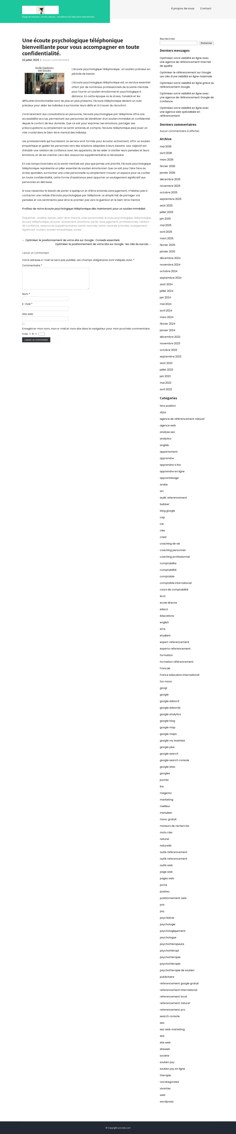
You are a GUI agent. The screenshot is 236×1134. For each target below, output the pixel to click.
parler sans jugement (104, 222)
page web (166, 872)
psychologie (167, 924)
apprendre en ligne (172, 471)
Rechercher (167, 39)
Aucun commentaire (56, 60)
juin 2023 (165, 376)
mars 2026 (166, 159)
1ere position (168, 406)
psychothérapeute (172, 944)
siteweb (165, 1049)
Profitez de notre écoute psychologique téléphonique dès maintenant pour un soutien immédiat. (84, 209)
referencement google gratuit (179, 983)
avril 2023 (166, 389)
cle (162, 524)
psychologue (168, 937)
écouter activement (63, 222)
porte (163, 885)
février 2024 (167, 324)
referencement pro (172, 1010)
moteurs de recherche (174, 826)
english (164, 622)
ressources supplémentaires (58, 226)
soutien (41, 230)
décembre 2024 (170, 258)
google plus (167, 747)
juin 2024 (165, 297)
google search (169, 754)
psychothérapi (169, 950)
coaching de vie (170, 544)
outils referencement (173, 859)
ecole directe (168, 603)
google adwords (170, 708)
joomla (164, 780)
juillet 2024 (166, 291)
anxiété (42, 218)
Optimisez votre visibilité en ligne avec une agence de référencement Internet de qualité (185, 62)
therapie (165, 1075)
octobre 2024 (168, 271)
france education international (179, 675)
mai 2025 (165, 225)
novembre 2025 (170, 186)
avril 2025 (166, 232)
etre (162, 629)
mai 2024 (166, 304)
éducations (167, 616)
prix (162, 905)
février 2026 (167, 166)
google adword (169, 701)
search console (170, 1016)
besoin (52, 218)
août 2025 (166, 205)
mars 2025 (166, 238)
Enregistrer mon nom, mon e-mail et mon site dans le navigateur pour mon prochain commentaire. (86, 332)
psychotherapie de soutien (177, 970)
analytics (165, 438)
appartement (169, 452)
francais (165, 668)
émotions (83, 222)
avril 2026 (166, 153)
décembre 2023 (170, 337)
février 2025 (167, 245)
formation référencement (177, 662)
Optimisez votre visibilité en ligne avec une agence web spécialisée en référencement (184, 112)
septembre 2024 (171, 278)
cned (163, 537)
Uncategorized (169, 1082)
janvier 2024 (167, 330)
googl (163, 688)
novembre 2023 (170, 343)
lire (162, 786)
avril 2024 (166, 310)
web (162, 1095)
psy (162, 911)
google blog (167, 721)
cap (162, 517)
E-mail (27, 308)
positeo (164, 891)
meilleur (165, 806)
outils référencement (173, 852)
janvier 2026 (167, 173)
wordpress (167, 1101)
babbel (164, 504)
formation (166, 655)
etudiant (165, 635)
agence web (168, 425)
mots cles (166, 832)
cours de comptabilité (174, 589)
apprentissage (169, 478)
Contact (205, 8)
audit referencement (173, 498)
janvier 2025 (167, 251)
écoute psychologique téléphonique (128, 218)
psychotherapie (170, 957)
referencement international (178, 990)
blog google (167, 511)
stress (77, 230)
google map (167, 727)
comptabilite (168, 563)
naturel (164, 839)
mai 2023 (165, 383)
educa (164, 609)
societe (164, 1056)
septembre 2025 (170, 199)
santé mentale (87, 226)
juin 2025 (165, 219)
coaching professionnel (175, 557)
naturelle (165, 845)
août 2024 (166, 284)
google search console (174, 760)
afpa (163, 412)
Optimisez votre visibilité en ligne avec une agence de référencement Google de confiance (187, 97)
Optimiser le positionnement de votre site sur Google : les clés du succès (103, 244)
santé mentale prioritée (113, 226)
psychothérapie (170, 964)
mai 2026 (165, 146)
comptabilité (168, 570)
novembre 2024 (170, 265)
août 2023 (166, 363)
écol (162, 596)
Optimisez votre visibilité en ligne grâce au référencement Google (187, 85)
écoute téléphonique (35, 222)
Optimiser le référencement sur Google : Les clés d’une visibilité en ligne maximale (186, 74)
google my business (172, 740)
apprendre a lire (170, 465)
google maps (168, 734)
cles (162, 530)
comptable (167, 576)
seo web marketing (172, 1029)
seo (162, 1023)
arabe (164, 484)
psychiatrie (167, 918)
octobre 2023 (168, 350)
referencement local (173, 996)
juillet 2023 (166, 370)
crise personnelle (92, 218)
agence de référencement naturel (182, 419)
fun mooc (166, 681)
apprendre (167, 458)
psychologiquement (173, 931)
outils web (166, 865)
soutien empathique (59, 230)
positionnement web (173, 898)
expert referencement (174, 642)
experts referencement (175, 649)
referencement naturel (175, 1003)
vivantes (165, 1088)
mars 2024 (167, 317)
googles (165, 773)
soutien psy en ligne (172, 1069)
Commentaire (32, 265)
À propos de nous (182, 8)
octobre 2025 (168, 192)
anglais (164, 445)
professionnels (128, 222)
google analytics (170, 714)
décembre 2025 (170, 179)
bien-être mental (68, 218)
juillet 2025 (166, 212)
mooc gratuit (168, 819)
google (164, 694)
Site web (27, 318)
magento (166, 793)
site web (165, 1042)
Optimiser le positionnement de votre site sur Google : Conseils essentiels (71, 240)
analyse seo (167, 432)
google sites (167, 767)
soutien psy (167, 1062)
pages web (167, 878)
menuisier (166, 813)
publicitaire (167, 977)
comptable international (176, 583)
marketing (166, 800)
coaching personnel (173, 550)
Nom (26, 298)
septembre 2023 (170, 356)
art (162, 491)
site (162, 1036)
